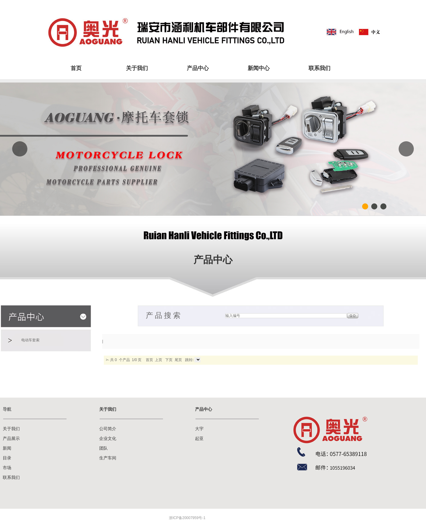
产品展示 (11, 438)
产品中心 (198, 68)
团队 (103, 448)
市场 (7, 468)
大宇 (199, 429)
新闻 (7, 448)
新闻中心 (259, 68)
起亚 (199, 438)
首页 (76, 68)
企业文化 (107, 438)
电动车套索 (30, 340)
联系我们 (319, 68)
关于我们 (137, 68)
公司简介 (107, 429)
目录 (7, 458)
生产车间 (107, 458)
